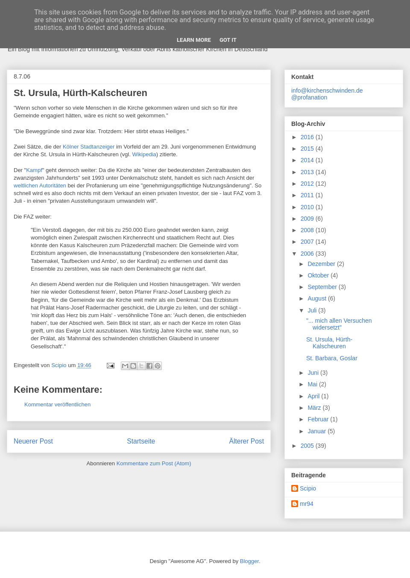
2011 (308, 195)
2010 (308, 207)
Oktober (319, 275)
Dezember (322, 263)
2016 (308, 137)
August (318, 298)
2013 (308, 172)
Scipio (308, 488)
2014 (308, 160)
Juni (314, 372)
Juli (313, 310)
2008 (308, 230)
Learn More (194, 40)
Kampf (34, 170)
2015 (308, 148)
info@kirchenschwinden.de (327, 90)
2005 (308, 445)
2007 (308, 241)
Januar (318, 431)
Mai (313, 384)
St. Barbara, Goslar (331, 358)
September (323, 286)
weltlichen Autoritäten (40, 185)
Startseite (141, 441)
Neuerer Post (33, 441)
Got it (228, 40)
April (314, 396)
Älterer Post (246, 441)
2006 (308, 253)
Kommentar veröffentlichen (57, 404)
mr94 (306, 503)
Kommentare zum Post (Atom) (154, 463)
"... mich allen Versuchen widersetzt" (339, 324)
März (315, 407)
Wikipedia (144, 154)
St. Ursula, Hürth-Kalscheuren (329, 343)
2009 (308, 218)
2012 (308, 183)
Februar (319, 419)
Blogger (249, 561)
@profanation (309, 97)
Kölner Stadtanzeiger (88, 146)
